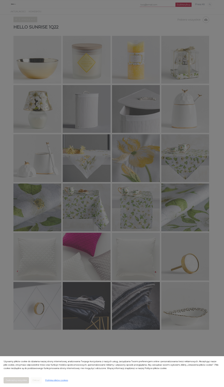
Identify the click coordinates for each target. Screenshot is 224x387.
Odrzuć (36, 380)
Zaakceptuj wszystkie (16, 380)
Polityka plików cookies (56, 380)
